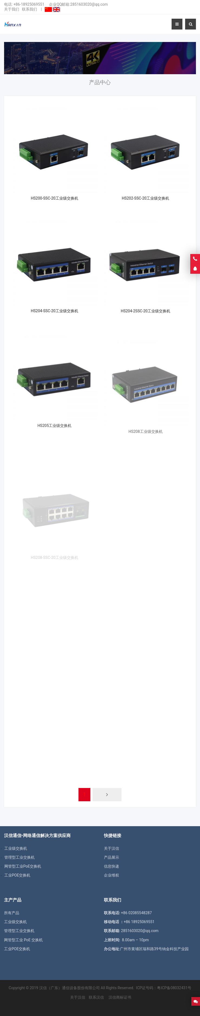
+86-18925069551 (29, 4)
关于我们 (11, 9)
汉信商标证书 (119, 997)
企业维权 (111, 875)
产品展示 (111, 857)
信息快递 (111, 866)
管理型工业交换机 (19, 931)
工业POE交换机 (17, 949)
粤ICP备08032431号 (174, 988)
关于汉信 (111, 848)
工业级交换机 (15, 922)
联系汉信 (96, 997)
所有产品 (11, 913)
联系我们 (29, 9)
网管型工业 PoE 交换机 (23, 940)
